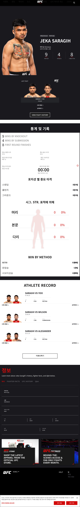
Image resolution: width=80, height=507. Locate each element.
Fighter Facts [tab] (13, 381)
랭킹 (12, 7)
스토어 (70, 7)
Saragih (29, 295)
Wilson (42, 314)
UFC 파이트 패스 (59, 7)
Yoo (40, 295)
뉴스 (26, 7)
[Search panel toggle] (74, 7)
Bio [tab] (3, 381)
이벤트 (5, 7)
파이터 (20, 7)
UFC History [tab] (27, 381)
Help (61, 472)
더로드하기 (40, 356)
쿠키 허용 (59, 503)
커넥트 (48, 7)
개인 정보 (71, 477)
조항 (69, 474)
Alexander (44, 333)
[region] (40, 501)
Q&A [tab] (37, 381)
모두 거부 (71, 503)
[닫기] (77, 498)
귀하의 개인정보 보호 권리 (7, 503)
